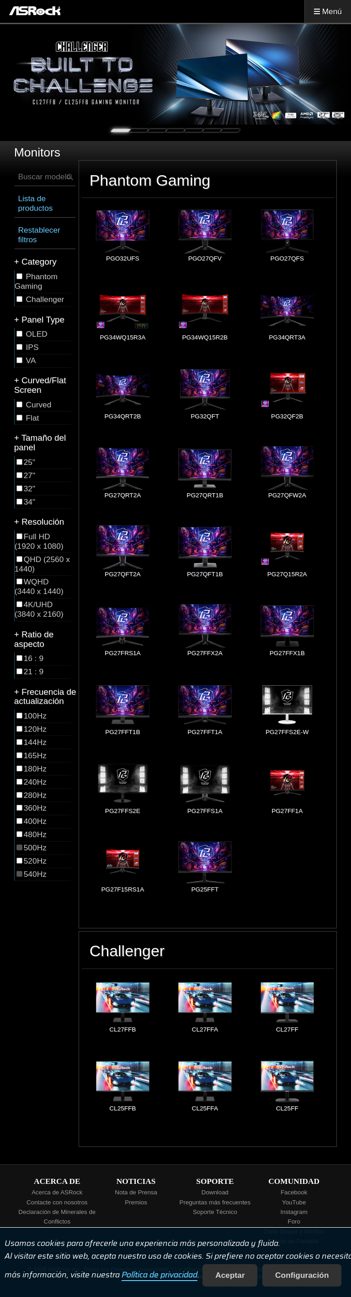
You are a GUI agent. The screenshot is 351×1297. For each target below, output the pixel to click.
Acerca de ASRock (57, 1192)
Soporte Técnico (215, 1211)
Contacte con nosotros (57, 1202)
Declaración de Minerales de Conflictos (57, 1216)
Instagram (294, 1211)
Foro (293, 1221)
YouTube (294, 1202)
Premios (136, 1202)
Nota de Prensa (136, 1192)
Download (215, 1192)
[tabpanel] (175, 74)
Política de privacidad (159, 1275)
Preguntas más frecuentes (215, 1202)
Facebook (294, 1192)
